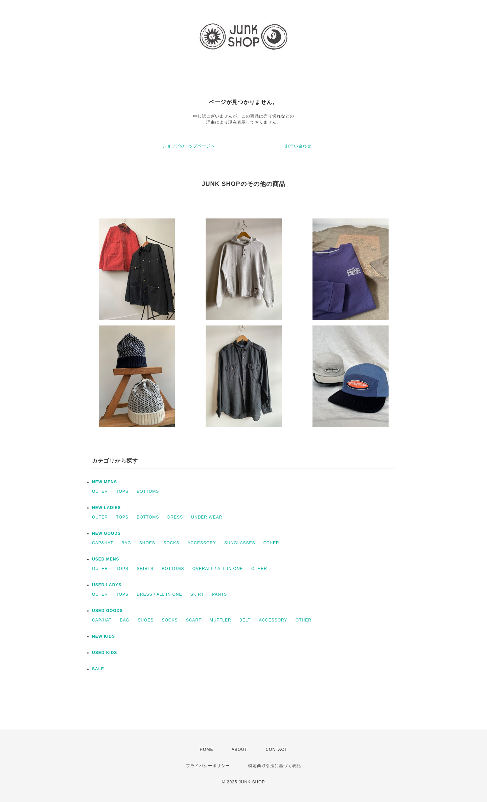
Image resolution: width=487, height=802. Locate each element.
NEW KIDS (103, 636)
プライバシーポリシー (208, 765)
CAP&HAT (102, 543)
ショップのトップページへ (188, 146)
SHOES (147, 543)
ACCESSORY (202, 543)
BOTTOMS (148, 491)
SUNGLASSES (239, 543)
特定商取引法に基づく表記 (274, 765)
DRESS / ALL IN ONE (159, 594)
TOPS (122, 491)
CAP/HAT (102, 620)
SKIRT (197, 594)
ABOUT (239, 749)
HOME (206, 749)
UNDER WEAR (206, 517)
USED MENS (105, 559)
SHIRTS (145, 568)
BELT (245, 620)
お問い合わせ (298, 146)
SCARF (194, 620)
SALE (98, 669)
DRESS (175, 517)
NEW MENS (104, 482)
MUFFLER (220, 620)
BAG (126, 543)
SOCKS (171, 543)
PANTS (219, 594)
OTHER (271, 543)
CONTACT (276, 749)
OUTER (100, 491)
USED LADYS (106, 585)
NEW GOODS (106, 533)
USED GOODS (107, 610)
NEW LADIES (106, 507)
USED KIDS (104, 652)
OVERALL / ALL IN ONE (217, 568)
